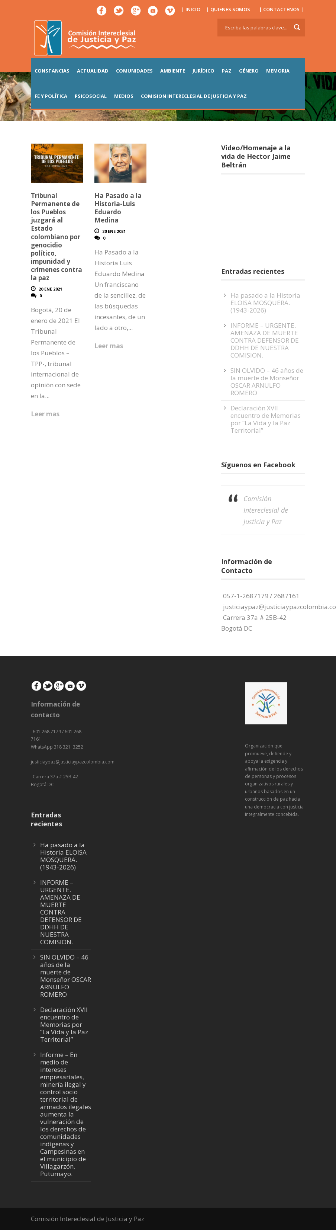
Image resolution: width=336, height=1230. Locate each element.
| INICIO (190, 9)
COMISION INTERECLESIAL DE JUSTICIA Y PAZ (194, 96)
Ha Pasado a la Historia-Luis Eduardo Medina (118, 207)
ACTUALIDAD (93, 70)
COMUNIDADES (134, 70)
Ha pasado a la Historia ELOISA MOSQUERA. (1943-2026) (265, 302)
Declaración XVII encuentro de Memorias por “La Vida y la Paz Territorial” (265, 419)
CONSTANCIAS (52, 70)
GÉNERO (249, 70)
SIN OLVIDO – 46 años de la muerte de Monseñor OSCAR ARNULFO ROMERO (266, 381)
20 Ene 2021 (50, 289)
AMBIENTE (172, 70)
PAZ (227, 70)
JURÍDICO (203, 70)
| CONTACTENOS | (281, 9)
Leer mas (45, 414)
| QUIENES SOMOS (228, 9)
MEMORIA (278, 70)
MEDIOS (123, 96)
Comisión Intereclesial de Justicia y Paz (265, 510)
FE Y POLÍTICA (51, 96)
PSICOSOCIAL (91, 96)
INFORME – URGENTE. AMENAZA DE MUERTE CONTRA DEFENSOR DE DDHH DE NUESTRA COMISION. (264, 340)
